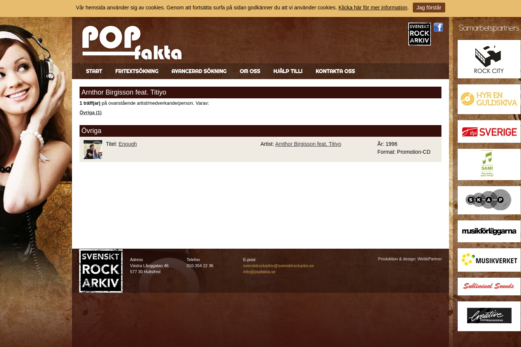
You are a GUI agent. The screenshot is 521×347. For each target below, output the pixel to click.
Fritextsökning (136, 71)
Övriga (91, 131)
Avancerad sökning (199, 71)
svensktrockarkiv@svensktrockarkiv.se (278, 265)
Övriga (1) (91, 112)
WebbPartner (429, 259)
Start (94, 71)
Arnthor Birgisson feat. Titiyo (308, 144)
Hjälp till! (287, 71)
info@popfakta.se (259, 271)
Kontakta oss (335, 71)
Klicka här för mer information (373, 8)
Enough (128, 144)
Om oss (250, 71)
